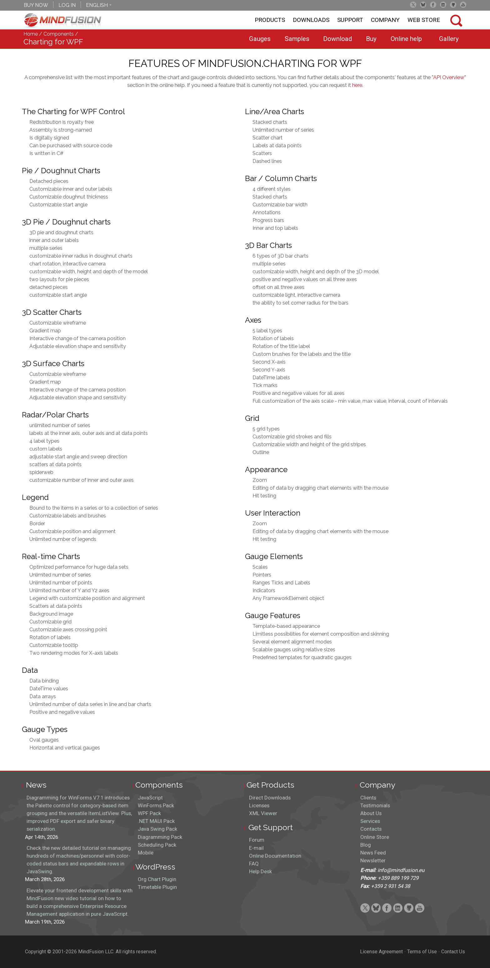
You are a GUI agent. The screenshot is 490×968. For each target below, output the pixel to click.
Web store (424, 19)
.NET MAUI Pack (156, 821)
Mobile (145, 853)
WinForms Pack (156, 805)
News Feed (373, 853)
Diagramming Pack (160, 837)
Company (385, 19)
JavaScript (150, 797)
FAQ (254, 863)
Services (370, 821)
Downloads (311, 19)
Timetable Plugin (157, 887)
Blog (365, 845)
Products (270, 19)
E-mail (256, 848)
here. (357, 85)
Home (30, 34)
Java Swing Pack (157, 829)
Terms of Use (422, 952)
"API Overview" (449, 77)
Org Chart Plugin (157, 879)
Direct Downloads (270, 797)
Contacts (371, 829)
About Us (371, 813)
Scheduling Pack (157, 845)
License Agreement (381, 952)
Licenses (259, 805)
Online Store (374, 837)
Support (350, 19)
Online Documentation (275, 856)
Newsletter (373, 860)
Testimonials (375, 805)
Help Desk (260, 871)
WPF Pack (149, 813)
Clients (368, 797)
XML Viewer (263, 813)
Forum (256, 840)
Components (58, 34)
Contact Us (453, 952)
